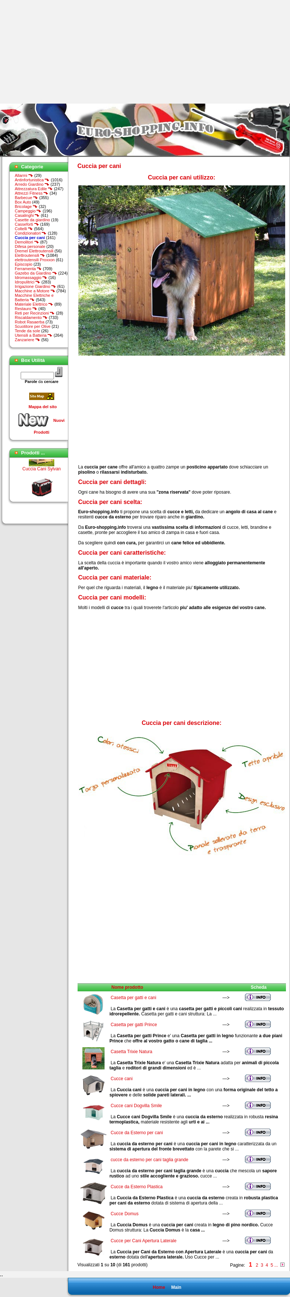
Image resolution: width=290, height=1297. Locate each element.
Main (176, 1287)
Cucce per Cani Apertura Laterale (144, 1240)
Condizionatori (31, 233)
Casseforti (27, 224)
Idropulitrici (27, 282)
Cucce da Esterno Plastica (137, 1186)
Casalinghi (27, 215)
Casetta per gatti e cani (133, 997)
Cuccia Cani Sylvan (41, 473)
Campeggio (28, 211)
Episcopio (24, 264)
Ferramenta (28, 268)
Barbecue (26, 197)
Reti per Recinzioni (35, 313)
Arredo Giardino (32, 184)
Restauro (26, 308)
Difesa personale (30, 246)
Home (159, 1287)
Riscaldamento (31, 317)
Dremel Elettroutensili (34, 251)
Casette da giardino (32, 220)
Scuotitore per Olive (33, 326)
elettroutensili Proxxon (35, 260)
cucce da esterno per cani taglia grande (149, 1159)
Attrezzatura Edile (34, 189)
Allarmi (24, 175)
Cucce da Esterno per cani (137, 1132)
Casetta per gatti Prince (134, 1024)
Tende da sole (27, 331)
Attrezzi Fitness (31, 193)
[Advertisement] (62, 52)
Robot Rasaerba (29, 322)
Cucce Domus (125, 1213)
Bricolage (26, 206)
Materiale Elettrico (34, 304)
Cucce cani (122, 1078)
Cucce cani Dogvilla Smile (136, 1105)
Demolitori (27, 242)
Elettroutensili (30, 255)
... (276, 1265)
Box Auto (23, 202)
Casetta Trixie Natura (132, 1051)
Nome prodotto (127, 987)
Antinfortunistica (32, 180)
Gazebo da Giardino (36, 273)
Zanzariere (27, 339)
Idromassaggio (31, 277)
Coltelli (24, 228)
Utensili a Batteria (33, 335)
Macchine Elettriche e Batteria (34, 297)
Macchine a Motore (35, 291)
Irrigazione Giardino (35, 286)
